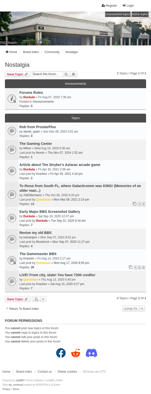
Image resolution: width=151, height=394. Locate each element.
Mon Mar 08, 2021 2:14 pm (71, 199)
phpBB (20, 380)
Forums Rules (31, 93)
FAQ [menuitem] (3, 42)
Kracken (41, 174)
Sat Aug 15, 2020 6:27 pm (67, 284)
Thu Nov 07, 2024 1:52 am (65, 152)
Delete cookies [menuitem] (67, 371)
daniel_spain (31, 131)
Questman (43, 199)
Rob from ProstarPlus (37, 127)
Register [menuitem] (109, 5)
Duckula (29, 97)
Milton (27, 148)
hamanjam (30, 237)
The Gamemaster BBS (37, 254)
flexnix (40, 152)
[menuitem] (6, 389)
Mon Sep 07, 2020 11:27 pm (71, 242)
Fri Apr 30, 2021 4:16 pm (66, 174)
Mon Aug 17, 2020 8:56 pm (71, 263)
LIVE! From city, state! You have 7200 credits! (57, 275)
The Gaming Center (35, 144)
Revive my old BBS (35, 233)
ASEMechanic (32, 195)
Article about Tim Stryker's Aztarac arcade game (59, 165)
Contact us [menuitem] (45, 371)
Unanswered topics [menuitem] (117, 14)
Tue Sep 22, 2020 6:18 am (68, 220)
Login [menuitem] (128, 5)
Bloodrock (42, 242)
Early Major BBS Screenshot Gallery (49, 212)
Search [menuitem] (12, 42)
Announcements (43, 101)
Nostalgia (17, 64)
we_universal (16, 384)
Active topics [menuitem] (140, 14)
